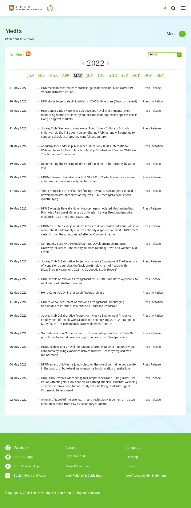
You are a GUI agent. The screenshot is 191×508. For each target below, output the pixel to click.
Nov (148, 75)
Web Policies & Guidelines (83, 475)
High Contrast (75, 456)
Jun (89, 75)
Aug (113, 75)
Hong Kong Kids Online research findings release (72, 292)
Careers (70, 448)
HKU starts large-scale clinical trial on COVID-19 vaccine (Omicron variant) (89, 101)
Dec (160, 75)
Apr (65, 75)
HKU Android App (22, 466)
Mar (53, 75)
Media (18, 38)
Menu (176, 34)
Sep (124, 75)
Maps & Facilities (77, 466)
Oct (136, 75)
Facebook (16, 447)
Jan (30, 75)
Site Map (132, 457)
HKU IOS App (19, 457)
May (78, 75)
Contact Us (133, 448)
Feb (41, 75)
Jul (101, 75)
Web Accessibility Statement (146, 475)
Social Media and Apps (25, 475)
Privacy (131, 466)
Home (8, 38)
